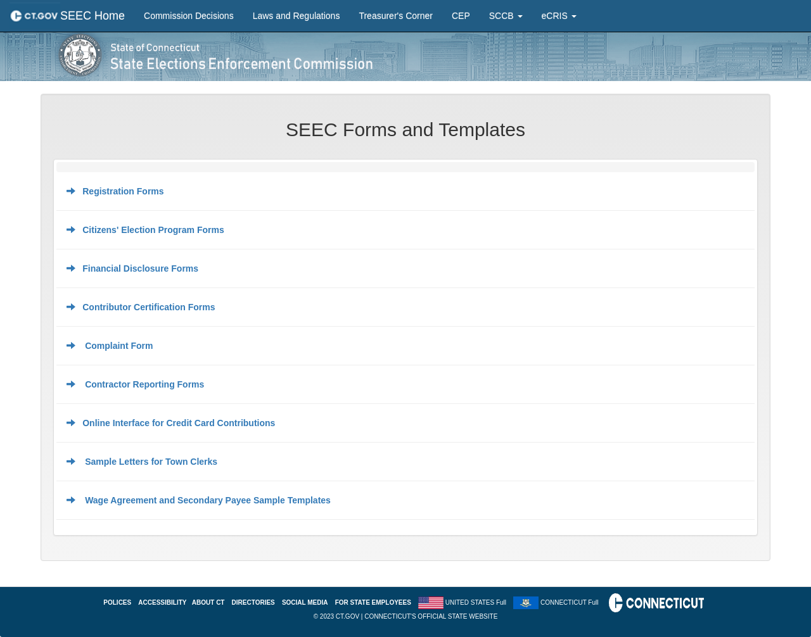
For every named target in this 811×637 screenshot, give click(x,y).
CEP (461, 16)
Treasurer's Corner (396, 16)
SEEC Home (92, 15)
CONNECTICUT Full (569, 602)
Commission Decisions (189, 16)
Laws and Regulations (296, 16)
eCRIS (559, 16)
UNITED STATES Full (475, 602)
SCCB (506, 16)
